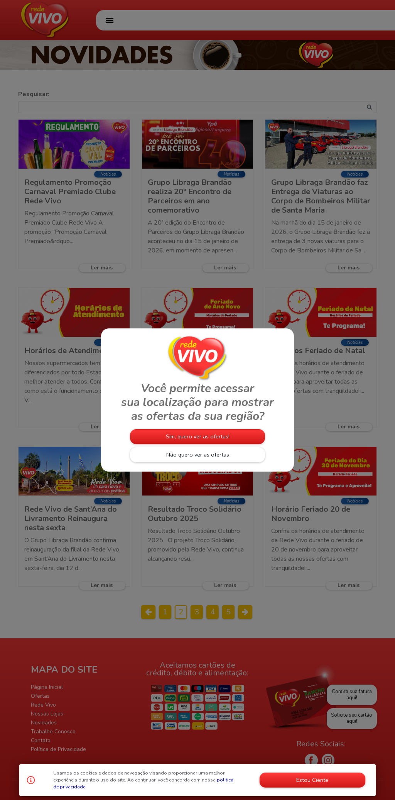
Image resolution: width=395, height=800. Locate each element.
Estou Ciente (312, 780)
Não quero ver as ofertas (197, 454)
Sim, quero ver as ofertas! (198, 436)
